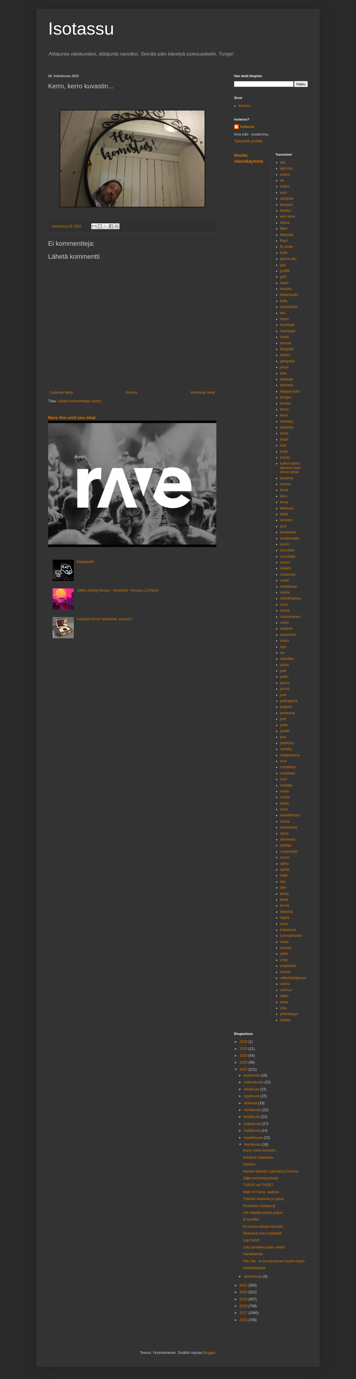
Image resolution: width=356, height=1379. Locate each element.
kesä (284, 415)
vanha (285, 984)
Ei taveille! (251, 1219)
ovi (282, 653)
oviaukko (287, 659)
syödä (285, 869)
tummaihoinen (291, 936)
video (284, 996)
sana (284, 809)
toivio (284, 924)
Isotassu (81, 28)
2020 (244, 1292)
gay (283, 265)
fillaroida (286, 235)
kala (283, 373)
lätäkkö (285, 568)
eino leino (287, 216)
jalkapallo (287, 361)
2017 (244, 1313)
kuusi (284, 490)
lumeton (286, 520)
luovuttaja (287, 556)
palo (283, 671)
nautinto (286, 628)
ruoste (285, 797)
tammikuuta (253, 1276)
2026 (244, 1042)
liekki (284, 514)
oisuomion (288, 635)
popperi (286, 707)
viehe (284, 1002)
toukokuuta (253, 1124)
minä (284, 605)
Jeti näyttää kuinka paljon (263, 1213)
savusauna (288, 827)
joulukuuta (252, 1075)
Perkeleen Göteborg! (259, 1206)
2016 (244, 1320)
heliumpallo (289, 295)
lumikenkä (288, 532)
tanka (284, 894)
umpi (284, 960)
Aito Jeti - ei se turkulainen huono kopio (274, 1261)
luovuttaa (287, 550)
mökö (284, 623)
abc (283, 162)
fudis (284, 253)
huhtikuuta (252, 1131)
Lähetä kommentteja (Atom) (79, 401)
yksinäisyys (289, 1014)
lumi (283, 526)
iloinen (285, 355)
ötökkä (285, 1020)
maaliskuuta (254, 1138)
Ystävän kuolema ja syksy (263, 1199)
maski (284, 580)
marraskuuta (254, 1082)
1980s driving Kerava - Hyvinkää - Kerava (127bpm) (117, 590)
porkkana (287, 713)
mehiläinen (288, 587)
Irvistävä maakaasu (258, 1157)
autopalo (287, 198)
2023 (244, 1062)
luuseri (285, 562)
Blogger (209, 1353)
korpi (284, 452)
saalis (284, 803)
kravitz (285, 457)
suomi (285, 857)
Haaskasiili (85, 562)
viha (283, 1008)
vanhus (286, 990)
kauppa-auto (290, 391)
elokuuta (251, 1103)
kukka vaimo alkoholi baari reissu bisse (290, 467)
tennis (285, 905)
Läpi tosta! (251, 1240)
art (282, 180)
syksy (284, 864)
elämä (285, 223)
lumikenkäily (289, 538)
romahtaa (287, 773)
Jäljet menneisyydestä (260, 1178)
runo (283, 779)
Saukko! (249, 1164)
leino (284, 496)
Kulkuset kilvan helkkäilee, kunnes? (105, 619)
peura (284, 683)
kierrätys (286, 421)
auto (283, 193)
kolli (283, 445)
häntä (284, 337)
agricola (286, 168)
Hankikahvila (253, 1254)
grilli (283, 277)
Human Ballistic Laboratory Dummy (270, 1171)
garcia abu (288, 259)
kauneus (286, 385)
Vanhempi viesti (202, 392)
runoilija (286, 785)
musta (285, 610)
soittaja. (286, 845)
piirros (285, 689)
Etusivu (131, 392)
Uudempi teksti (61, 392)
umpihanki (288, 966)
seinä (284, 833)
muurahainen (290, 617)
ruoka (284, 791)
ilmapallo (287, 349)
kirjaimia (286, 427)
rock (283, 761)
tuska (284, 942)
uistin (284, 954)
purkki (285, 731)
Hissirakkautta (254, 1268)
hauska (286, 289)
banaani (286, 205)
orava (284, 641)
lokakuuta (252, 1089)
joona (284, 367)
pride (284, 725)
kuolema (286, 478)
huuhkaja (287, 325)
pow (283, 719)
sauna (285, 821)
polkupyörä (289, 701)
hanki (284, 283)
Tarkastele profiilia (248, 141)
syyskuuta (252, 1096)
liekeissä (287, 508)
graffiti (285, 271)
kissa (284, 433)
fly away (286, 247)
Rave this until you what (72, 417)
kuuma (285, 484)
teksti (284, 900)
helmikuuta (253, 1144)
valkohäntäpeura (293, 978)
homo (284, 319)
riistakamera (289, 755)
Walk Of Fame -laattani (261, 1192)
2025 (244, 1049)
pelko (284, 677)
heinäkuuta (253, 1110)
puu (283, 737)
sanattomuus (290, 815)
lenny (284, 502)
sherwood (287, 839)
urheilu (285, 972)
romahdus (288, 767)
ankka (285, 174)
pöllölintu (287, 743)
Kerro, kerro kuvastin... (261, 1150)
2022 (244, 1069)
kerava (285, 403)
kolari (284, 439)
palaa (284, 665)
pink (283, 695)
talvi (283, 887)
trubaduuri (288, 930)
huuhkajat (287, 331)
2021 (244, 1285)
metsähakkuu (290, 598)
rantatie (286, 749)
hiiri (283, 313)
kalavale (286, 379)
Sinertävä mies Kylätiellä (262, 1233)
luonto (285, 544)
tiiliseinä (286, 912)
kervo (284, 409)
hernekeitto (289, 307)
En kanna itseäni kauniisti (263, 1227)
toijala (284, 918)
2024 (244, 1056)
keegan (286, 397)
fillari (284, 229)
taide (284, 875)
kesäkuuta (252, 1117)
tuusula (286, 948)
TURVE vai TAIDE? (258, 1185)
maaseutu (288, 574)
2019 (244, 1299)
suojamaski (289, 851)
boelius (285, 211)
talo (283, 882)
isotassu (247, 127)
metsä (285, 592)
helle (284, 301)
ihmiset (285, 343)
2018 (244, 1306)
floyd (284, 241)
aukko (285, 186)
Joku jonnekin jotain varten (264, 1247)
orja (283, 647)
